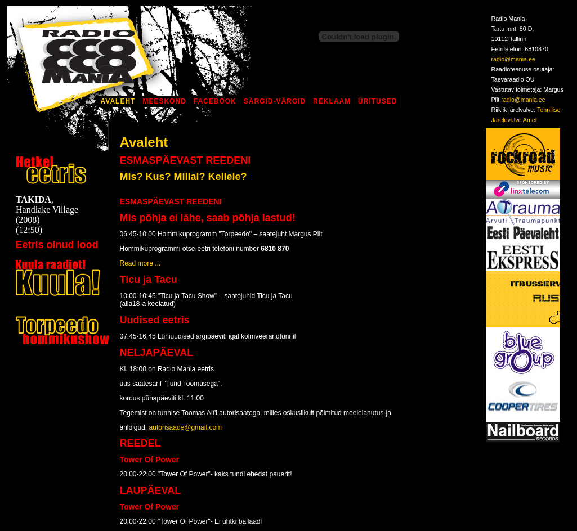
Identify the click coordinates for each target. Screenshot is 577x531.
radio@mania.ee (513, 59)
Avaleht (118, 101)
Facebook (215, 101)
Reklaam (332, 101)
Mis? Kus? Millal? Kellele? (183, 176)
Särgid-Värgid (275, 101)
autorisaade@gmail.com (185, 427)
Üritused (377, 101)
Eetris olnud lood (57, 244)
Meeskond (164, 101)
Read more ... (140, 263)
